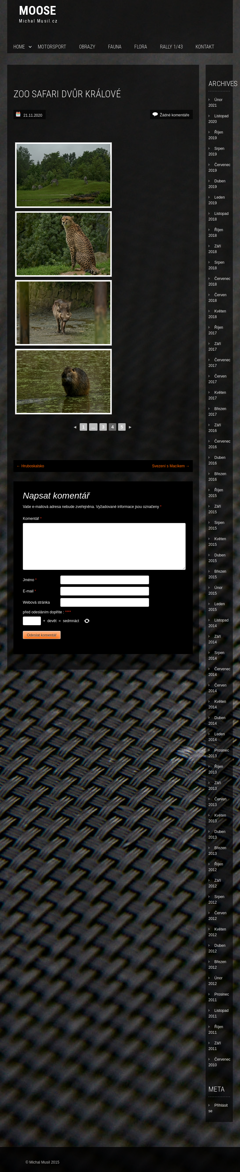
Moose (37, 10)
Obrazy (87, 47)
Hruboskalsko (30, 466)
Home (19, 47)
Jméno (30, 580)
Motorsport (52, 47)
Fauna (115, 47)
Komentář (32, 518)
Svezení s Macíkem (171, 466)
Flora (140, 47)
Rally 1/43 (171, 47)
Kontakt (205, 47)
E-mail (29, 591)
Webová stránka (36, 602)
